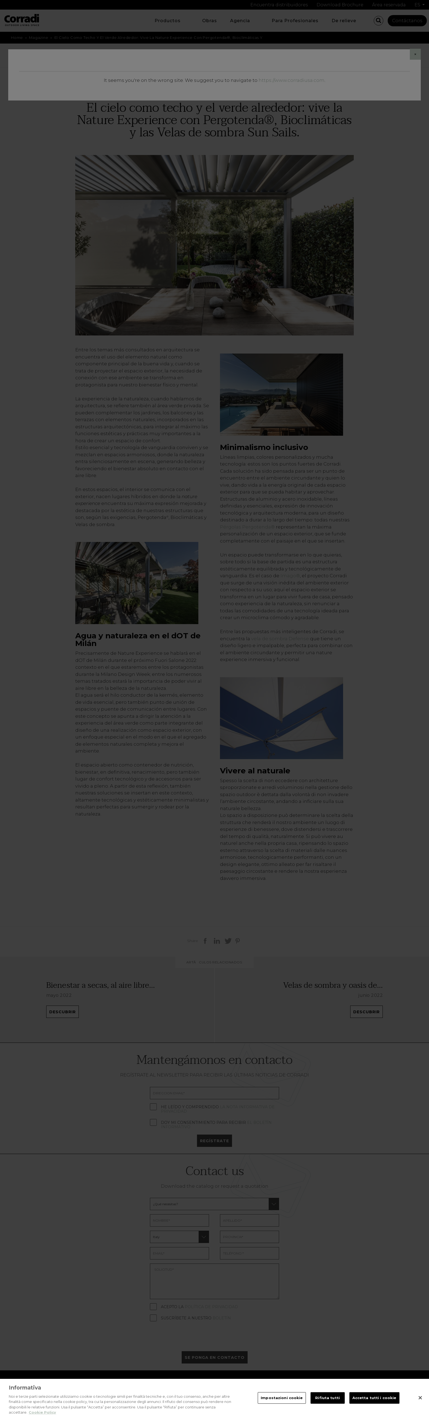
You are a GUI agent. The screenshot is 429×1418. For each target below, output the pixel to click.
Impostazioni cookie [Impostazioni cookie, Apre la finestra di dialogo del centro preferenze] (282, 1401)
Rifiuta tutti (327, 1401)
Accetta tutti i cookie (374, 1401)
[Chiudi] (420, 1402)
